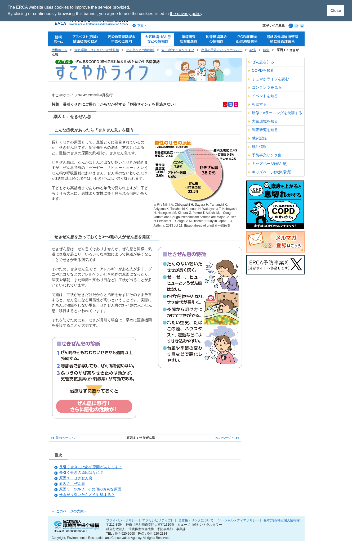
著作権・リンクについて (196, 520)
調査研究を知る (265, 130)
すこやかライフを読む (270, 79)
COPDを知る (263, 70)
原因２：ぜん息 (72, 484)
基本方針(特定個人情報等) (282, 520)
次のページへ (224, 438)
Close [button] (335, 10)
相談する (259, 104)
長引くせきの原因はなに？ (81, 473)
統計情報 (259, 147)
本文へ (142, 25)
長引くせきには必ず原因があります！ (90, 467)
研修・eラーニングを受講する (277, 113)
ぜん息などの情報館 (140, 50)
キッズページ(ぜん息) (270, 163)
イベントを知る (265, 96)
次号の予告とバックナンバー (221, 50)
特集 (266, 50)
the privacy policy (186, 13)
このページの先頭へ (71, 511)
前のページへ (65, 438)
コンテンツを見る (267, 87)
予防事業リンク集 (267, 155)
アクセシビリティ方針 (158, 520)
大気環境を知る (265, 121)
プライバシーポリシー (122, 520)
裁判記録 (259, 138)
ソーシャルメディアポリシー (238, 520)
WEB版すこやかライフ (178, 50)
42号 (252, 50)
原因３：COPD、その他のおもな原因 (90, 489)
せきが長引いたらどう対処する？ (87, 495)
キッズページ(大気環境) (272, 172)
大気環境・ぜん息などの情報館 (96, 50)
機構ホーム (60, 50)
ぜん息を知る (263, 62)
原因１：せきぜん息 (75, 478)
